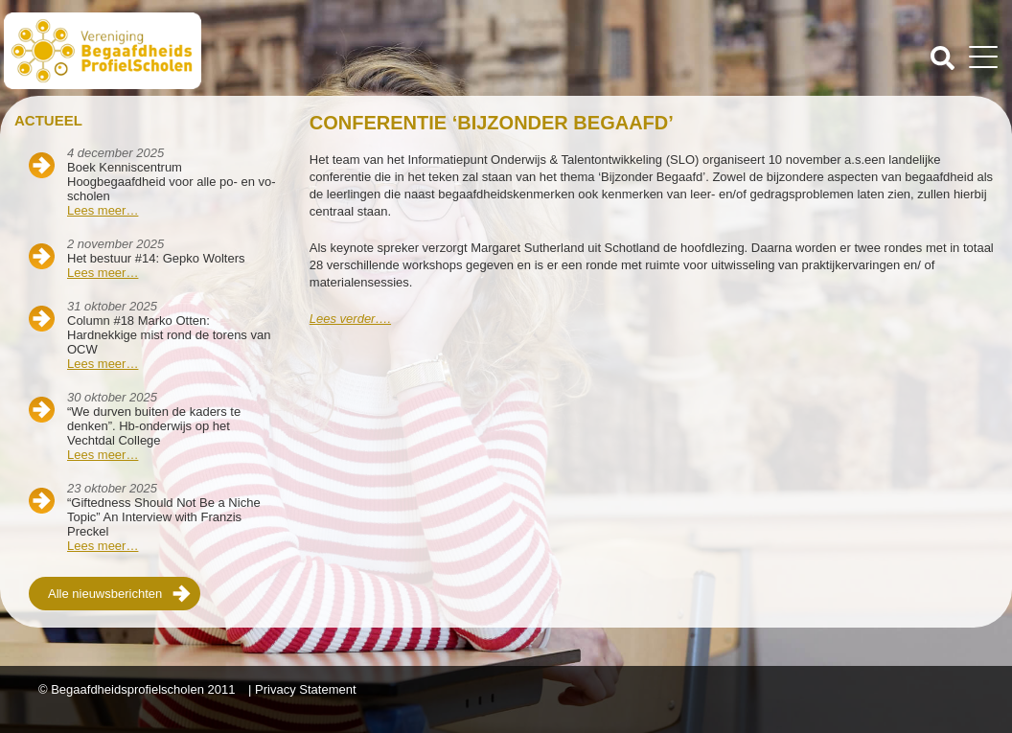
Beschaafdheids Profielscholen (257, 50)
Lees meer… (102, 210)
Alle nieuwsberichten (105, 593)
